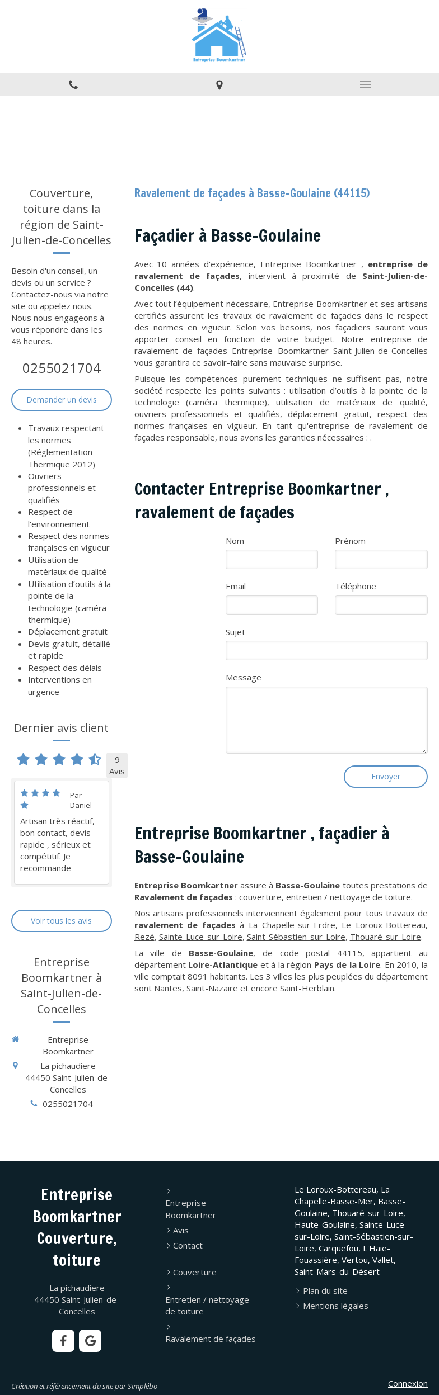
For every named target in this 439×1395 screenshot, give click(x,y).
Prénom (350, 540)
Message (243, 677)
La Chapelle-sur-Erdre (292, 924)
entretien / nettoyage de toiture (348, 896)
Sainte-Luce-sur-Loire (200, 936)
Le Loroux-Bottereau (384, 924)
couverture (260, 896)
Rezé (144, 936)
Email (236, 586)
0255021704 (61, 367)
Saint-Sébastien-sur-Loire (296, 936)
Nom (235, 540)
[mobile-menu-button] (366, 84)
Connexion (408, 1383)
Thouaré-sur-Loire (385, 936)
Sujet (235, 631)
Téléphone (355, 586)
